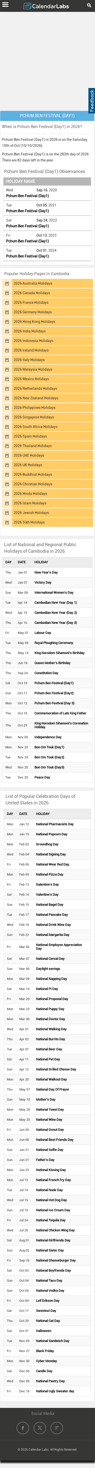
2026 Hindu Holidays (30, 494)
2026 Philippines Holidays (34, 408)
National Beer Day (49, 1049)
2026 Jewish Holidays (31, 513)
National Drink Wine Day (53, 925)
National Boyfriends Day (53, 1270)
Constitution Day (46, 673)
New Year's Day (46, 572)
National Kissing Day (51, 1170)
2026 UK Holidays (28, 465)
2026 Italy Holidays (29, 360)
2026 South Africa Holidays (36, 427)
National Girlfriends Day (53, 1240)
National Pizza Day (49, 874)
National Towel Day (50, 1109)
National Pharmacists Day (55, 824)
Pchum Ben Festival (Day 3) (54, 703)
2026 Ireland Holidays (31, 350)
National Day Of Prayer (52, 1089)
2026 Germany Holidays (33, 312)
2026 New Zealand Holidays (36, 398)
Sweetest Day (46, 1311)
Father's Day (45, 1160)
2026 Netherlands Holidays (35, 388)
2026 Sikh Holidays (29, 522)
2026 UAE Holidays (29, 455)
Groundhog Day (47, 844)
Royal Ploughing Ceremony (53, 643)
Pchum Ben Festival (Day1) (27, 196)
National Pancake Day (52, 915)
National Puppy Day (50, 1009)
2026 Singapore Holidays (34, 417)
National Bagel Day (49, 904)
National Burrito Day (50, 1039)
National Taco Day (49, 1280)
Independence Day (48, 737)
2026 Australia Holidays (33, 283)
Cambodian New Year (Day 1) (55, 603)
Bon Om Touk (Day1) (49, 747)
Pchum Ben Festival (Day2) (53, 693)
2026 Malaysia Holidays (33, 369)
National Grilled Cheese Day (56, 1069)
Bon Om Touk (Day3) (49, 767)
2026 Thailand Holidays (33, 446)
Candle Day (44, 1371)
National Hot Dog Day (51, 1200)
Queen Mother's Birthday (52, 663)
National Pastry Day (50, 1381)
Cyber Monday (46, 1361)
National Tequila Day (51, 1220)
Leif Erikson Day (48, 1301)
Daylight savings (48, 969)
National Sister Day (50, 1250)
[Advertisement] (47, 60)
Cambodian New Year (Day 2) (55, 613)
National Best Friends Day (54, 1140)
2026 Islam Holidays (30, 503)
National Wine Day (49, 1119)
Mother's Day (45, 1099)
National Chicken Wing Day (55, 1230)
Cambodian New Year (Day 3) (55, 623)
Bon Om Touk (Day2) (49, 757)
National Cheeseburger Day (56, 1260)
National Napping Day (51, 979)
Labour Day (42, 633)
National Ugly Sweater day (55, 1391)
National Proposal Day (52, 999)
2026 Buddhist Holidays (33, 474)
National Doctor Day (50, 1019)
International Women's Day (53, 592)
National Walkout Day (51, 1079)
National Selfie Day (49, 1150)
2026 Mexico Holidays (31, 379)
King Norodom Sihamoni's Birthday (59, 653)
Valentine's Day (47, 894)
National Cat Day (48, 1321)
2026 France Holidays (31, 302)
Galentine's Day (47, 884)
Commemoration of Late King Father (60, 713)
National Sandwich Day (52, 1341)
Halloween (43, 1331)
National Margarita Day (52, 935)
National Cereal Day (50, 959)
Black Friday (45, 1351)
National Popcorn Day (51, 834)
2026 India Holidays (30, 331)
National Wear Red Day (52, 864)
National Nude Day (49, 1190)
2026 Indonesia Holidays (33, 341)
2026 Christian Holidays (33, 484)
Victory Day (42, 582)
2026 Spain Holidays (30, 436)
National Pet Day (48, 1059)
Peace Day (42, 777)
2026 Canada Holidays (32, 293)
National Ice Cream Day (53, 1210)
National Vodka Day (50, 1290)
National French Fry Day (53, 1180)
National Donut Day (50, 1130)
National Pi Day (47, 989)
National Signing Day (51, 854)
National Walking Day (51, 1029)
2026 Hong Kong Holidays (34, 322)
